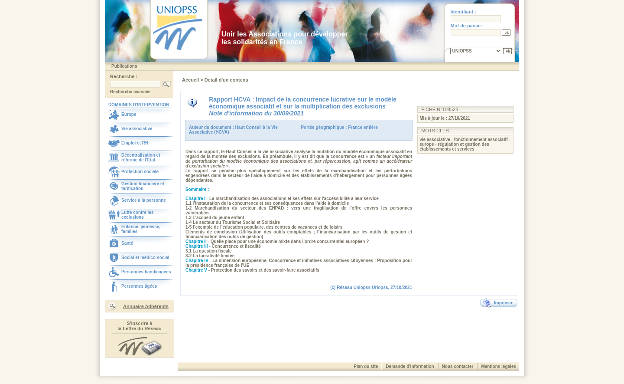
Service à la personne (143, 200)
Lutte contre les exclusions (137, 215)
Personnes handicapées (146, 271)
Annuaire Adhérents (146, 306)
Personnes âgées (139, 286)
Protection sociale (140, 171)
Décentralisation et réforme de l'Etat (140, 157)
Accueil (191, 79)
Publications (124, 66)
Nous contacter (458, 366)
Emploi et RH (134, 143)
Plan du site (366, 366)
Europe (128, 114)
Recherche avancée (130, 91)
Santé (127, 243)
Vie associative (137, 128)
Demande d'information (410, 366)
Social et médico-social (145, 257)
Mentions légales (498, 366)
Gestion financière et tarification (142, 186)
